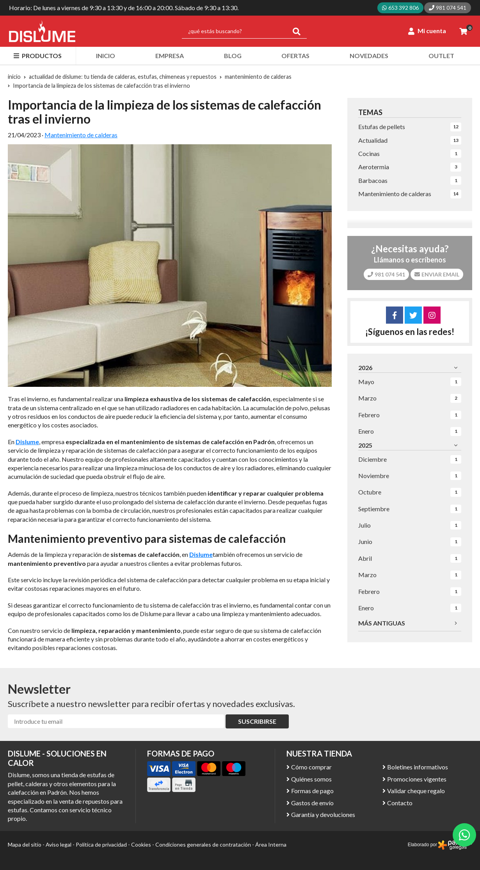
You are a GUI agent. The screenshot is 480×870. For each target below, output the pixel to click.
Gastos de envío (312, 802)
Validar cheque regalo (416, 790)
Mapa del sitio (24, 844)
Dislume (201, 554)
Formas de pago (312, 790)
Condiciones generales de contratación (203, 844)
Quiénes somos (311, 779)
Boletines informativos (417, 767)
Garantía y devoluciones (323, 814)
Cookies (141, 844)
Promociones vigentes (416, 779)
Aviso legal (58, 844)
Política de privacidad (101, 844)
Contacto (399, 802)
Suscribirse (257, 721)
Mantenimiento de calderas (80, 134)
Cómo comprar (311, 767)
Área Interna (270, 844)
